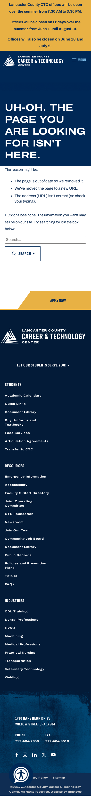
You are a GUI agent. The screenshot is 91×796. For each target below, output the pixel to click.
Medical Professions (23, 644)
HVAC (10, 628)
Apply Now (58, 301)
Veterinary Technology (24, 669)
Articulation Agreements (26, 441)
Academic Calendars (23, 395)
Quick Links (15, 404)
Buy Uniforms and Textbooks (20, 422)
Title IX (11, 576)
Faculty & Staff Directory (27, 493)
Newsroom (14, 522)
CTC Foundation (19, 514)
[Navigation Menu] (78, 60)
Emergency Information (25, 476)
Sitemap (59, 777)
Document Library (20, 412)
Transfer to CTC (19, 449)
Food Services (17, 433)
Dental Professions (21, 619)
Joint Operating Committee (19, 503)
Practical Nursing (20, 652)
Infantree (75, 791)
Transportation (18, 661)
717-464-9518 (57, 741)
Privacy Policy (37, 777)
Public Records (18, 555)
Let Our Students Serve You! (42, 365)
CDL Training (16, 611)
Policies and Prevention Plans (25, 565)
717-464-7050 (27, 741)
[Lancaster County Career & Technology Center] (33, 61)
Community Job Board (24, 538)
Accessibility (16, 485)
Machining (14, 636)
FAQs (9, 584)
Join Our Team (18, 530)
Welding (12, 677)
